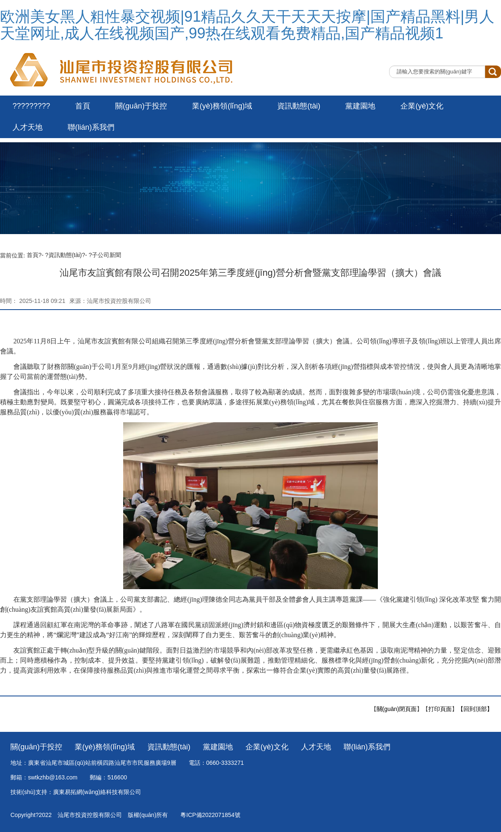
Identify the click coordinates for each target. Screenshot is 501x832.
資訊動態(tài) (298, 106)
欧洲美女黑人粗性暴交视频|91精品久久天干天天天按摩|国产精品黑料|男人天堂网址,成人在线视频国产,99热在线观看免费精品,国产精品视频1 (247, 25)
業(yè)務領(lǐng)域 (222, 106)
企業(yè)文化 (421, 106)
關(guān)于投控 (141, 106)
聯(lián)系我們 (91, 127)
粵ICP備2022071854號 (210, 815)
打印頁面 (440, 709)
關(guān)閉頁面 (397, 709)
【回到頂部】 (475, 709)
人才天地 (28, 127)
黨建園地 (360, 106)
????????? (31, 106)
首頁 (82, 106)
